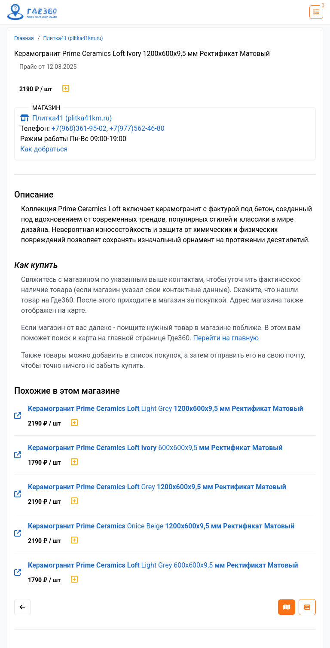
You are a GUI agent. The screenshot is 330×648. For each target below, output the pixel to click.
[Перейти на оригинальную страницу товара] (17, 416)
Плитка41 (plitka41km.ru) (73, 38)
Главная (24, 38)
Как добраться (43, 149)
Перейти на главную (226, 338)
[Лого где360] (32, 12)
